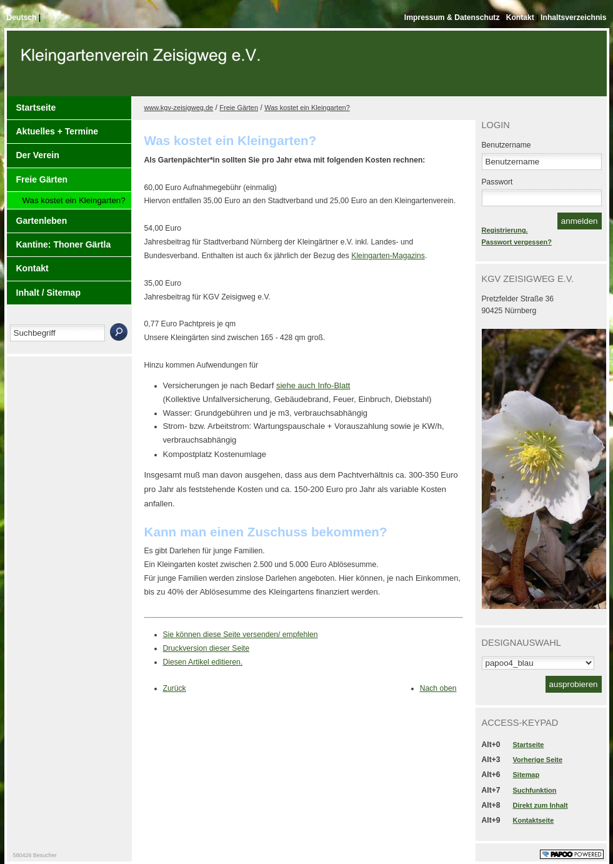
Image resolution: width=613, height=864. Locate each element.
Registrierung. (505, 230)
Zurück (174, 688)
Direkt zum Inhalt (540, 805)
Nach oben (438, 688)
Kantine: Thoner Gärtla (63, 244)
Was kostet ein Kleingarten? (74, 200)
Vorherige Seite (537, 759)
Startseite (36, 108)
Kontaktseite (533, 820)
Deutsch (23, 17)
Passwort (497, 182)
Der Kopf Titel (142, 68)
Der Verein (37, 155)
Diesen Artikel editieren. (203, 662)
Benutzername (506, 145)
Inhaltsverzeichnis (573, 17)
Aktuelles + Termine (57, 131)
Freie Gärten (41, 179)
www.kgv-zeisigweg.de (179, 107)
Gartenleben (41, 221)
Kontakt (521, 17)
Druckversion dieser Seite (206, 648)
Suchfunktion (535, 790)
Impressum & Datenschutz (453, 17)
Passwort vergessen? (517, 242)
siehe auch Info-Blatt (313, 385)
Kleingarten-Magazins (388, 255)
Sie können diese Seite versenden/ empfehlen (240, 634)
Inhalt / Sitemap (48, 293)
